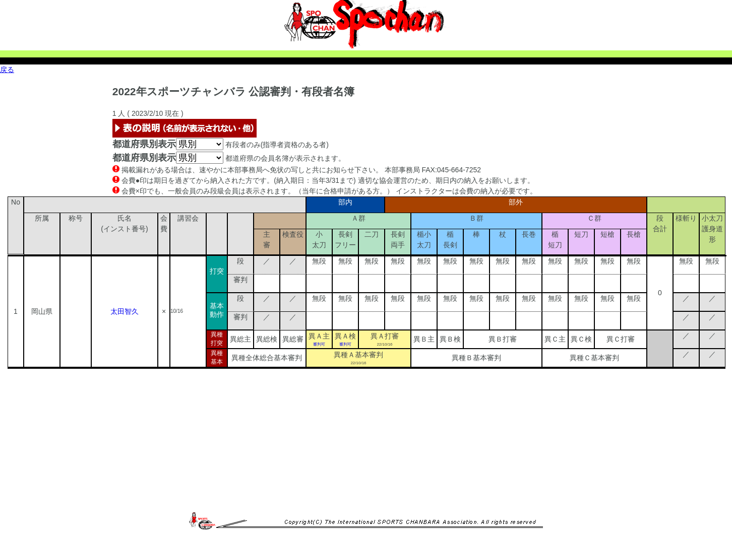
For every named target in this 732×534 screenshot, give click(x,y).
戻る (7, 69)
